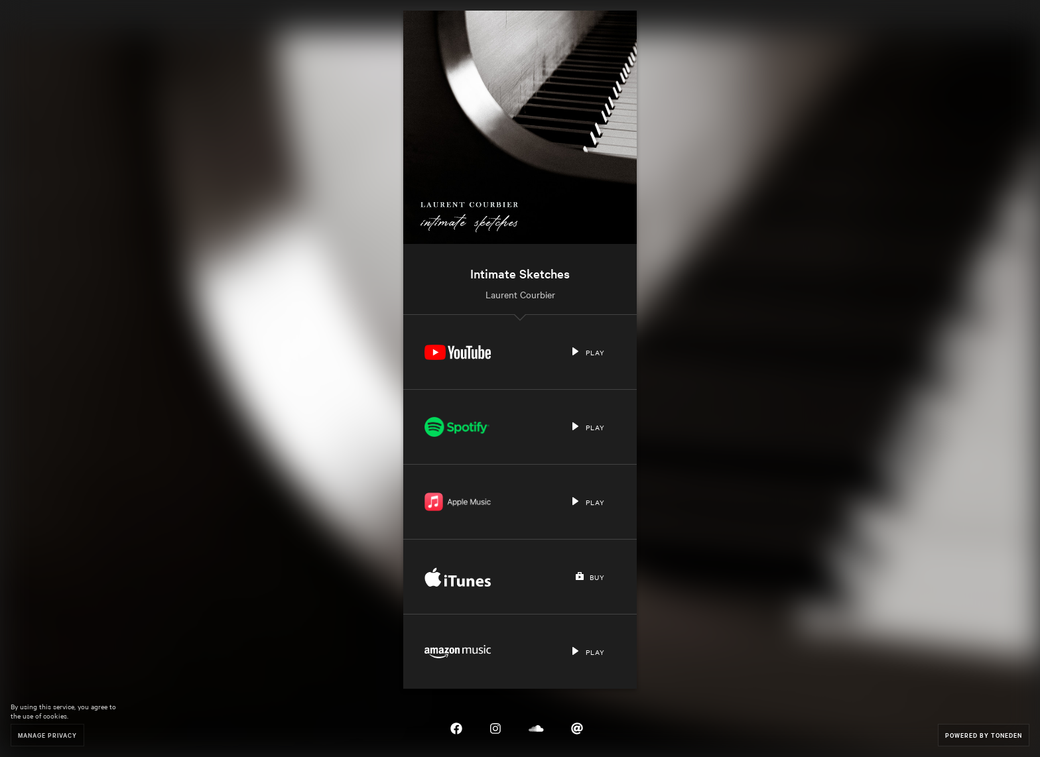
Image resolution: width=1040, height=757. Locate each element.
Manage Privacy (47, 735)
